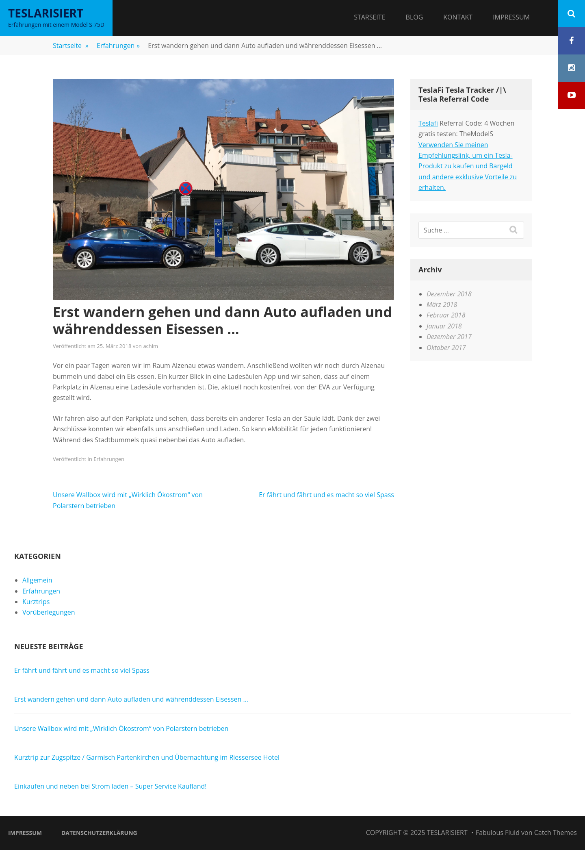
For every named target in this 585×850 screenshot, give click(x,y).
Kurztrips (36, 601)
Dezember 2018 (449, 293)
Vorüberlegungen (48, 612)
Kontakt (457, 17)
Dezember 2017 (449, 336)
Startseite (71, 45)
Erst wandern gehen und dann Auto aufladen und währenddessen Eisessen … (131, 699)
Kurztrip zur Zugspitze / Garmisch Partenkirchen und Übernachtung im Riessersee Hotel (147, 757)
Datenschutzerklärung (99, 833)
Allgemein (37, 580)
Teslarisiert (45, 13)
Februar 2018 (446, 315)
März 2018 (442, 304)
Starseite (369, 17)
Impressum (511, 17)
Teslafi (428, 123)
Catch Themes (555, 832)
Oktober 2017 (446, 347)
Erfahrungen (118, 45)
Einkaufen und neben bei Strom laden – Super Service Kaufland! (110, 786)
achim (150, 346)
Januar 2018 (444, 326)
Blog (414, 17)
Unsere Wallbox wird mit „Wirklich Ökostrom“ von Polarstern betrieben (121, 728)
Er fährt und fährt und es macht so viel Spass (326, 494)
